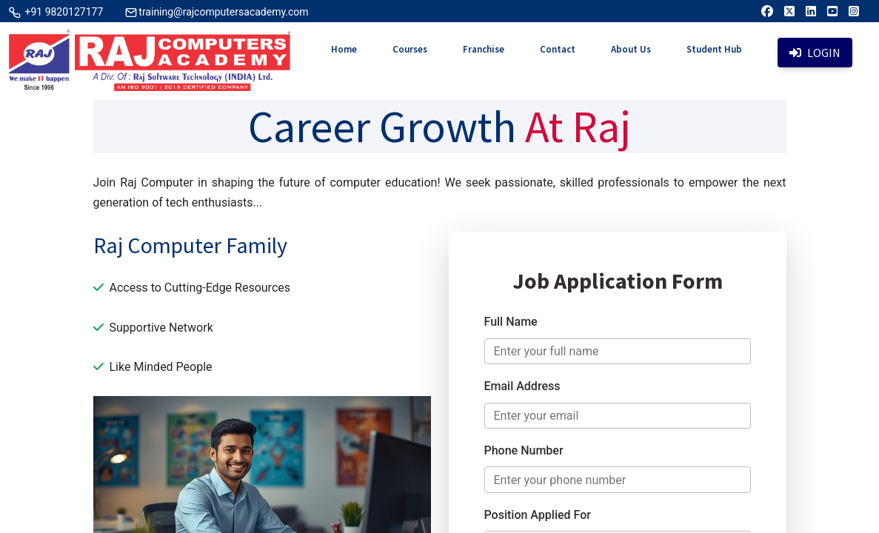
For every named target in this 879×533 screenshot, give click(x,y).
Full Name (511, 322)
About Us (631, 49)
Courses (409, 49)
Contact (557, 49)
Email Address (522, 386)
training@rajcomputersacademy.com (223, 12)
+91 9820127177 (62, 12)
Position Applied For (537, 515)
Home (344, 49)
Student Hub (714, 49)
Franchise (483, 49)
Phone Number (524, 450)
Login (814, 52)
